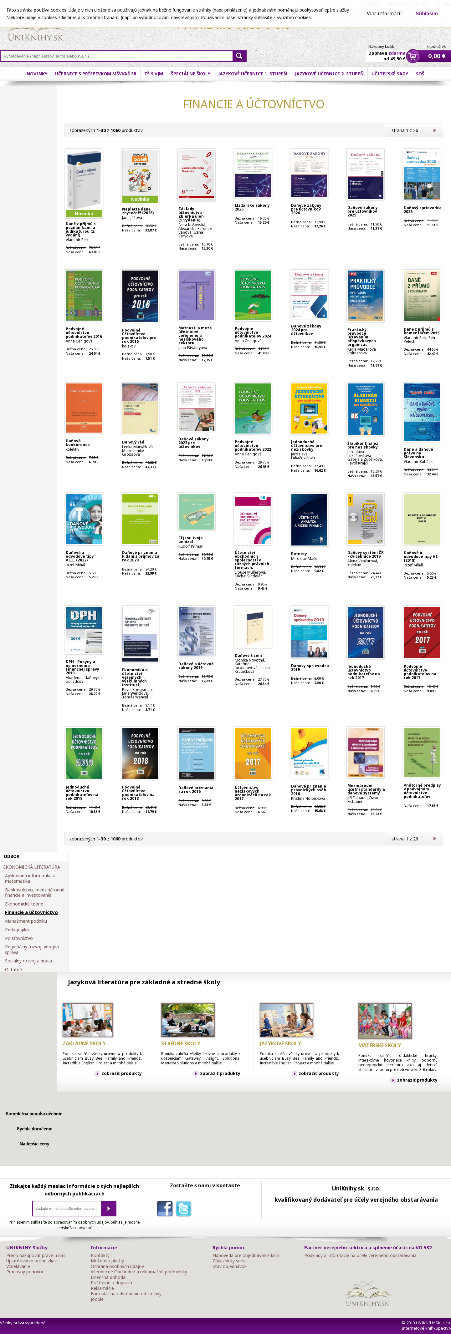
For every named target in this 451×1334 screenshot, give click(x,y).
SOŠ (420, 74)
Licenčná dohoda (108, 1277)
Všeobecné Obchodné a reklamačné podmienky (139, 1272)
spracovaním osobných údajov (81, 1222)
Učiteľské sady (390, 74)
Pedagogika (17, 929)
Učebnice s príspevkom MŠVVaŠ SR (95, 74)
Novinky (37, 74)
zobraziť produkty (121, 1073)
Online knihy (36, 28)
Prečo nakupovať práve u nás (35, 1255)
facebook (166, 1210)
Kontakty (100, 1255)
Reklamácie (102, 1288)
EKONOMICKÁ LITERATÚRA (31, 867)
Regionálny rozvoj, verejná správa (32, 949)
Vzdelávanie (18, 1266)
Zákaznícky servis (230, 1261)
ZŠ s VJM (153, 74)
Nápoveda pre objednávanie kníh (246, 1255)
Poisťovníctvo (19, 938)
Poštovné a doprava (111, 1283)
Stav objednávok (230, 1266)
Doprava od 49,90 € (387, 52)
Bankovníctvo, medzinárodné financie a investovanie (34, 892)
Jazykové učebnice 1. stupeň (252, 74)
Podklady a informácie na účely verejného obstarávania (360, 1255)
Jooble (97, 1299)
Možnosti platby (107, 1261)
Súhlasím (427, 13)
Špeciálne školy (190, 74)
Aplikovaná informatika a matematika (30, 878)
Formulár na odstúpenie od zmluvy (126, 1293)
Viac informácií (384, 13)
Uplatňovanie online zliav (31, 1261)
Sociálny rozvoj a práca (28, 961)
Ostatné (13, 969)
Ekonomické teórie (24, 904)
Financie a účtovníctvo (31, 912)
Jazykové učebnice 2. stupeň (329, 74)
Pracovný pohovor (25, 1272)
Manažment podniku (26, 921)
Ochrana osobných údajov (117, 1266)
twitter (185, 1210)
